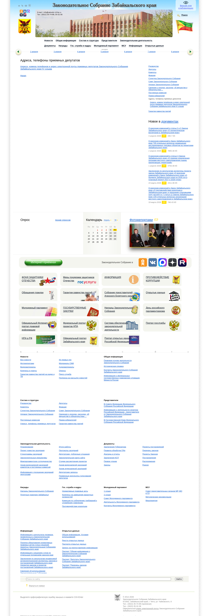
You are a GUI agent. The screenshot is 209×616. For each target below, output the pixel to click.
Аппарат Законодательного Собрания (163, 85)
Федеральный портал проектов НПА (74, 325)
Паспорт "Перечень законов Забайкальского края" (74, 566)
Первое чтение (110, 461)
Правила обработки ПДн (114, 450)
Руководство (153, 66)
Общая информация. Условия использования (75, 536)
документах (169, 121)
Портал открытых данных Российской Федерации (118, 340)
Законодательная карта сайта (72, 458)
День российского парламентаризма (155, 309)
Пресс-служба (65, 374)
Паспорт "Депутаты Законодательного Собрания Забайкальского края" (79, 560)
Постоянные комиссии (157, 93)
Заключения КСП (111, 458)
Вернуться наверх (37, 586)
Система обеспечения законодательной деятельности (116, 326)
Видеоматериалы (28, 367)
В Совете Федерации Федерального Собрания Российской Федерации (119, 405)
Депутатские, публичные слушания (74, 454)
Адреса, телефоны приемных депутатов (38, 424)
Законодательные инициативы (33, 458)
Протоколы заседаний (68, 450)
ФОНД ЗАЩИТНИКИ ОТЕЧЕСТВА (32, 279)
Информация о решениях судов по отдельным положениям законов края (36, 554)
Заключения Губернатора (115, 447)
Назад (23, 75)
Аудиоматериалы (66, 367)
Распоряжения (148, 461)
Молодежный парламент (35, 308)
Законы (107, 465)
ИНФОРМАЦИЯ (113, 277)
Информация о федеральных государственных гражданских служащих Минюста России (122, 378)
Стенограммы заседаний (31, 454)
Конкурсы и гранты (28, 371)
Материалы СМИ (66, 363)
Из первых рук (65, 360)
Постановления (149, 458)
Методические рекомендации (158, 497)
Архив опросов (63, 220)
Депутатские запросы (68, 472)
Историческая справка (114, 366)
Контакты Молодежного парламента (119, 506)
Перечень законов (150, 450)
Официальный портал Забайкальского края (74, 340)
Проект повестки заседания (32, 450)
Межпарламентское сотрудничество (36, 461)
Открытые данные (155, 292)
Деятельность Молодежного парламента (121, 502)
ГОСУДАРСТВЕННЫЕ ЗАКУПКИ (74, 309)
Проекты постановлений (153, 447)
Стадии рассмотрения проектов (73, 461)
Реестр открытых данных (73, 540)
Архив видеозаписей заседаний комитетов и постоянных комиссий (35, 466)
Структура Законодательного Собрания (164, 79)
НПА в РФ (27, 338)
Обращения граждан (33, 292)
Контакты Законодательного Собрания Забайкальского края (121, 371)
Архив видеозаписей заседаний (73, 465)
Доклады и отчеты (112, 454)
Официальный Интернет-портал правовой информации (35, 326)
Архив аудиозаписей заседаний (73, 469)
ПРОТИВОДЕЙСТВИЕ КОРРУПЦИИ (157, 279)
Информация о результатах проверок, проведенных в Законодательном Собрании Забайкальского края (37, 537)
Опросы (62, 371)
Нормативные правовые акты (75, 491)
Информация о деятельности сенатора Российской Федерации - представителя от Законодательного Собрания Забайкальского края (121, 413)
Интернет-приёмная (43, 262)
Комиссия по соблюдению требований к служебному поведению (79, 501)
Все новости (25, 360)
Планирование (26, 447)
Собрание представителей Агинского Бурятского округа (119, 294)
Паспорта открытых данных (74, 544)
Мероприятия (151, 500)
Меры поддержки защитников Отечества (78, 279)
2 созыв (107, 495)
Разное (145, 465)
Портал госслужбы (155, 323)
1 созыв (107, 491)
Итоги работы (65, 447)
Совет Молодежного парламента (118, 498)
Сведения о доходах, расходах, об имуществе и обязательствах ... (74, 415)
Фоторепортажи (141, 220)
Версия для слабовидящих (185, 6)
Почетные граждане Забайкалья (34, 495)
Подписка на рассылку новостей (73, 378)
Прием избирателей (156, 96)
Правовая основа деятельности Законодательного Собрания (117, 361)
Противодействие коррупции (74, 506)
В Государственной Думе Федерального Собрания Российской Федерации (121, 421)
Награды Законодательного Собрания (119, 309)
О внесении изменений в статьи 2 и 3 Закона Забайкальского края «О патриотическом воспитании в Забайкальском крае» (168, 130)
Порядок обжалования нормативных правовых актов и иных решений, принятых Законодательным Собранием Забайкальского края (38, 546)
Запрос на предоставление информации (80, 548)
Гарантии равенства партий (159, 111)
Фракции (151, 75)
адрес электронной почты (147, 608)
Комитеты (152, 72)
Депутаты (152, 69)
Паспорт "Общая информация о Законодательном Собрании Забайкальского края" (76, 553)
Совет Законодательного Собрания (162, 82)
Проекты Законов (150, 454)
